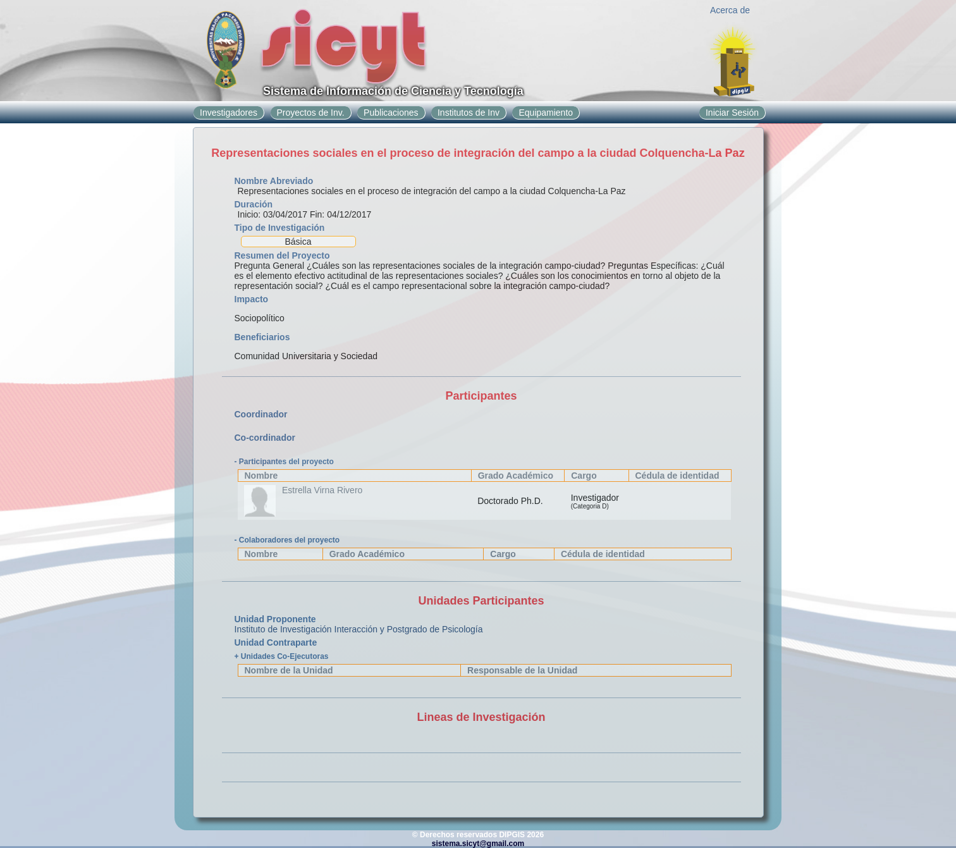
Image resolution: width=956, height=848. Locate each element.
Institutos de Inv (468, 113)
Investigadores (228, 113)
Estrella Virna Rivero (322, 490)
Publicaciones (391, 113)
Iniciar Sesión (732, 113)
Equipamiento (545, 113)
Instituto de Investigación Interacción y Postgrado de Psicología (359, 629)
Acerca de (730, 10)
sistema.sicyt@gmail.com (478, 843)
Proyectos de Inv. (311, 113)
